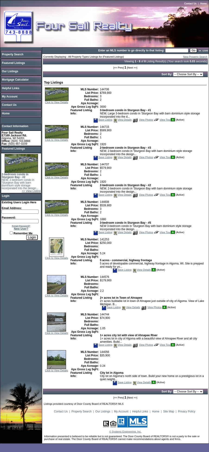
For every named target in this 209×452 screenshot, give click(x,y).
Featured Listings (13, 63)
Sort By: (167, 74)
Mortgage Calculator (15, 79)
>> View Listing (31, 191)
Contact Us (190, 3)
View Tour (162, 119)
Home (203, 3)
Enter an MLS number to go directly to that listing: (131, 50)
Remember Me (21, 233)
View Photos (143, 119)
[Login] (32, 237)
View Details (122, 119)
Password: (9, 217)
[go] (193, 50)
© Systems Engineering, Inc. (125, 431)
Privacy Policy (186, 411)
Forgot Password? (21, 226)
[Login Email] (20, 212)
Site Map (168, 411)
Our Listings (10, 71)
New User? (21, 228)
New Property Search (195, 56)
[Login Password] (20, 221)
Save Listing (102, 119)
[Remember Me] (11, 232)
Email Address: (12, 208)
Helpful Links (10, 88)
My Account (10, 96)
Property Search (12, 54)
